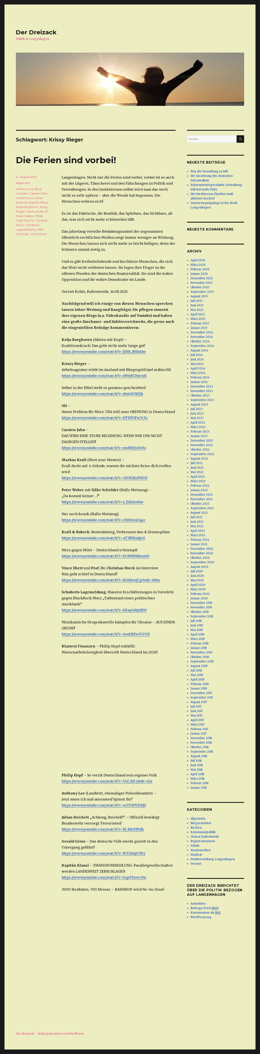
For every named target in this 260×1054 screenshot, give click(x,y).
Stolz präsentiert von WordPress (61, 1034)
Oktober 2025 (199, 287)
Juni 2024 (197, 359)
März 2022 (197, 481)
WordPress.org (200, 917)
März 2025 (197, 319)
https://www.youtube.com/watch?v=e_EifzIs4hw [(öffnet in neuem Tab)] (102, 502)
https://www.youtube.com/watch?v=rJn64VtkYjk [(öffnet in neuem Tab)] (102, 394)
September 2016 (201, 751)
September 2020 (202, 562)
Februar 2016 (199, 783)
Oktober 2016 (199, 747)
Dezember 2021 (201, 495)
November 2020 (201, 553)
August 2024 (199, 350)
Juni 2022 (197, 467)
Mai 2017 (196, 715)
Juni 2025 (197, 305)
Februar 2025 (199, 323)
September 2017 (201, 697)
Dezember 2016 (201, 738)
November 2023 (201, 391)
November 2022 (201, 445)
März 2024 (198, 373)
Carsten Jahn (38, 193)
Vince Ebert (38, 234)
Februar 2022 (199, 486)
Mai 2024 (197, 364)
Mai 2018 (196, 675)
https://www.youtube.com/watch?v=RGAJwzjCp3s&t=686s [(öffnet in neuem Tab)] (111, 580)
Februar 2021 (199, 540)
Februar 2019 (199, 643)
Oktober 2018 (199, 657)
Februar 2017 (199, 729)
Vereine (195, 864)
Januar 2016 (198, 788)
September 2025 (202, 292)
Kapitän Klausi (38, 202)
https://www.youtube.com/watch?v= (92, 538)
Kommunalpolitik (203, 832)
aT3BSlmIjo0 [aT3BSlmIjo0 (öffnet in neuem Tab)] (134, 538)
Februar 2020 (200, 594)
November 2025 (201, 283)
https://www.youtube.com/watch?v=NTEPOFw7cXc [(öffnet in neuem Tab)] (105, 418)
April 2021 (197, 531)
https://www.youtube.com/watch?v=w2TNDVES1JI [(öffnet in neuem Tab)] (104, 805)
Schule (195, 845)
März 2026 (197, 265)
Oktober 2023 (200, 395)
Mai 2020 (197, 580)
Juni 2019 (196, 625)
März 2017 (197, 724)
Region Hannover (202, 841)
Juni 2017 (196, 711)
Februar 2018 (199, 684)
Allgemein (23, 183)
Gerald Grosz (25, 198)
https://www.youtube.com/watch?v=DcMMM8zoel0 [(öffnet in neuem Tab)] (105, 556)
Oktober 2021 (199, 504)
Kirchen (196, 827)
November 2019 (201, 607)
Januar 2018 (198, 688)
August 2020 (199, 567)
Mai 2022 (197, 472)
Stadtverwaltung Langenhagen (212, 859)
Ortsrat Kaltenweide (204, 836)
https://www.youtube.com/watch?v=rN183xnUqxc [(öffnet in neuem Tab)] (104, 520)
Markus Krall (35, 211)
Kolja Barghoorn (27, 207)
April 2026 (197, 260)
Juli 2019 (196, 621)
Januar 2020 (199, 598)
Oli (46, 211)
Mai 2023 (197, 418)
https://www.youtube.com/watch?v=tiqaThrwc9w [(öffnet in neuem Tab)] (104, 877)
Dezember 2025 (201, 278)
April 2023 (197, 422)
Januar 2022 (199, 490)
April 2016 (197, 774)
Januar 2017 (198, 733)
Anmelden (197, 903)
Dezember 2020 (201, 549)
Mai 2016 (196, 770)
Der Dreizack (36, 32)
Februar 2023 (199, 431)
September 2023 (202, 400)
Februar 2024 (200, 377)
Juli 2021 (196, 517)
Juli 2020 (196, 571)
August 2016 (198, 756)
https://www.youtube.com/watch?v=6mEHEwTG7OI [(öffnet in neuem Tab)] (106, 634)
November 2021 (201, 499)
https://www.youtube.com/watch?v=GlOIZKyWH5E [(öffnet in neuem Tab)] (104, 478)
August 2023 (199, 404)
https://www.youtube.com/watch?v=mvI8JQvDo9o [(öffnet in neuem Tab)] (104, 448)
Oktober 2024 (200, 341)
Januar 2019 (198, 648)
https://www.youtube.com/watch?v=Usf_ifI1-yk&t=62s (107, 781)
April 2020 (197, 585)
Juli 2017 (196, 706)
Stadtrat (196, 855)
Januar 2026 (199, 274)
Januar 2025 (198, 328)
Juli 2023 (196, 409)
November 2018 (201, 652)
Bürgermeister (200, 823)
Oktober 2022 (200, 449)
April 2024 (197, 368)
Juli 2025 (196, 301)
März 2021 (197, 535)
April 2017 (197, 720)
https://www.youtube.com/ (84, 610)
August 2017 (198, 702)
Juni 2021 (196, 522)
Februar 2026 (199, 269)
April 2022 (197, 476)
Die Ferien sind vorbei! (66, 160)
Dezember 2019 (201, 603)
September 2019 (201, 616)
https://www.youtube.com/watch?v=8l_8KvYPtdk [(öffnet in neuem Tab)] (103, 829)
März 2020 (198, 589)
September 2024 (202, 346)
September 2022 (202, 454)
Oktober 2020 (200, 558)
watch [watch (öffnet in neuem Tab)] (112, 610)
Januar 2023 (199, 436)
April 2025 (197, 314)
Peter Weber (25, 216)
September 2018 (201, 661)
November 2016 (201, 742)
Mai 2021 (196, 526)
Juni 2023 (197, 413)
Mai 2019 (196, 630)
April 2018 (197, 679)
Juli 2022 (196, 463)
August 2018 (198, 666)
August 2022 (199, 458)
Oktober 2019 (199, 612)
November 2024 (201, 337)
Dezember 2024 (201, 332)
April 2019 (197, 634)
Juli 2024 (196, 355)
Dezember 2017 (201, 693)
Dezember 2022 (201, 440)
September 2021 (202, 508)
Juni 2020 (197, 576)
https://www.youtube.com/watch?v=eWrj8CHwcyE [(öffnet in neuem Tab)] (104, 376)
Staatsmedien (200, 850)
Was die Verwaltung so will (209, 171)
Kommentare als (205, 913)
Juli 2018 (196, 670)
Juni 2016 (196, 765)
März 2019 (197, 639)
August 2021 (199, 513)
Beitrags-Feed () (204, 908)
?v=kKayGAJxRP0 (132, 610)
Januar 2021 (198, 544)
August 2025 (199, 296)
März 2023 (197, 427)
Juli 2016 (196, 760)
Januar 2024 (199, 382)
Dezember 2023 (201, 386)
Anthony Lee (24, 189)
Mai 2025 (196, 310)
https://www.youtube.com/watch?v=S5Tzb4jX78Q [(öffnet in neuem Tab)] (103, 853)
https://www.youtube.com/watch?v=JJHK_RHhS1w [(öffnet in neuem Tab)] (104, 351)
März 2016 (197, 779)
